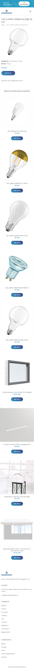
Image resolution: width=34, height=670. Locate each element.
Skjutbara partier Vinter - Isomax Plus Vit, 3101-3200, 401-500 (17, 550)
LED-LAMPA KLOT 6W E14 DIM (17, 131)
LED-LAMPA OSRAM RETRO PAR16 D (17, 288)
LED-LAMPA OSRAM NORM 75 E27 (17, 236)
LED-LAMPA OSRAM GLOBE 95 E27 (17, 340)
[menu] (30, 11)
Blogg (3, 644)
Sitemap (4, 657)
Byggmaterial (5, 632)
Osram (20, 61)
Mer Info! (8, 73)
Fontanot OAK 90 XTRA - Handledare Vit (17, 444)
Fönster (3, 609)
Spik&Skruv (4, 625)
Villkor (3, 650)
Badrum (3, 605)
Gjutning (4, 615)
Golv (2, 619)
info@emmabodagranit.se (9, 595)
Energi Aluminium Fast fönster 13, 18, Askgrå (17, 392)
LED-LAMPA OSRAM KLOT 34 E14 (17, 183)
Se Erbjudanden (24, 3)
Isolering (4, 622)
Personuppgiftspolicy (8, 654)
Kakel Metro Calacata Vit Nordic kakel (17, 497)
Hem (2, 25)
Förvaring (4, 612)
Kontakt (3, 647)
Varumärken (13, 61)
